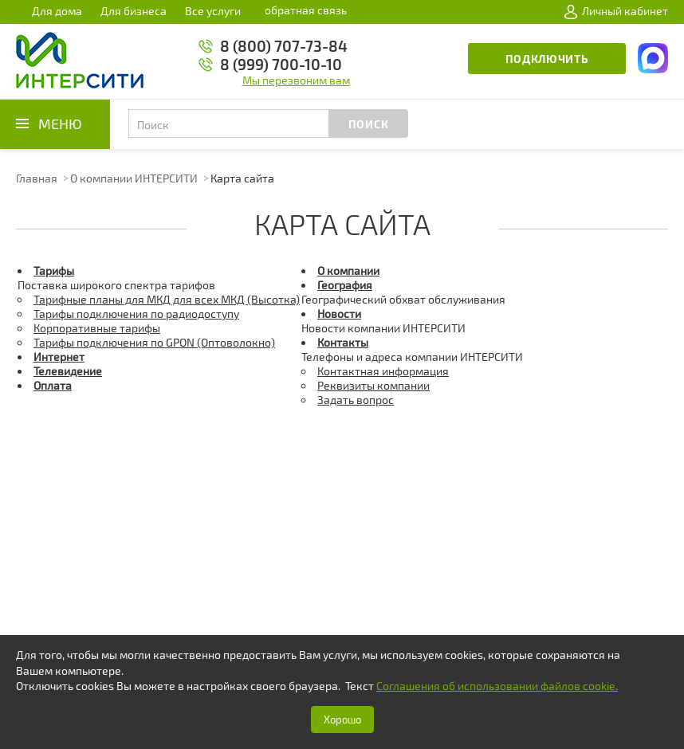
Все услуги (213, 11)
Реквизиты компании (373, 385)
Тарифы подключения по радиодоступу (136, 313)
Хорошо (342, 719)
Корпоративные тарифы (96, 328)
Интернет (59, 356)
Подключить (547, 58)
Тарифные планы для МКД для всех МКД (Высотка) (166, 299)
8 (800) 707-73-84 (284, 46)
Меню (60, 123)
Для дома (57, 11)
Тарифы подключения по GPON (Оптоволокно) (154, 342)
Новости (339, 313)
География (344, 285)
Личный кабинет (616, 11)
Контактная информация (383, 371)
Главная (36, 178)
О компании (348, 270)
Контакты (342, 342)
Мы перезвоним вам (296, 80)
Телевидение (67, 371)
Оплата (52, 385)
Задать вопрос (355, 399)
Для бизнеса (133, 11)
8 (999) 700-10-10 (281, 64)
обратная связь (306, 10)
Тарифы (53, 270)
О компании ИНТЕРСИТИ (134, 178)
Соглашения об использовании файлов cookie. (497, 685)
